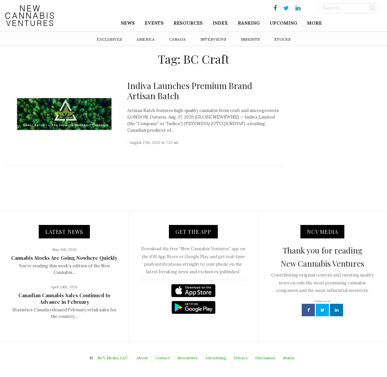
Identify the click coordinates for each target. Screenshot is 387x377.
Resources (188, 23)
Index (220, 23)
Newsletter (187, 357)
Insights (250, 39)
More (314, 23)
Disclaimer (265, 357)
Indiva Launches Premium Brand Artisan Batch (189, 90)
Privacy (241, 357)
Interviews (213, 39)
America (145, 39)
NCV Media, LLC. (113, 357)
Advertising (215, 357)
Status (289, 357)
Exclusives (109, 39)
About (142, 357)
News (128, 23)
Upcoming (283, 23)
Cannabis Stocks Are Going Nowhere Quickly (64, 258)
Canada (177, 39)
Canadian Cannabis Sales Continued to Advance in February (64, 298)
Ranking (249, 23)
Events (154, 23)
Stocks (282, 39)
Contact (162, 357)
